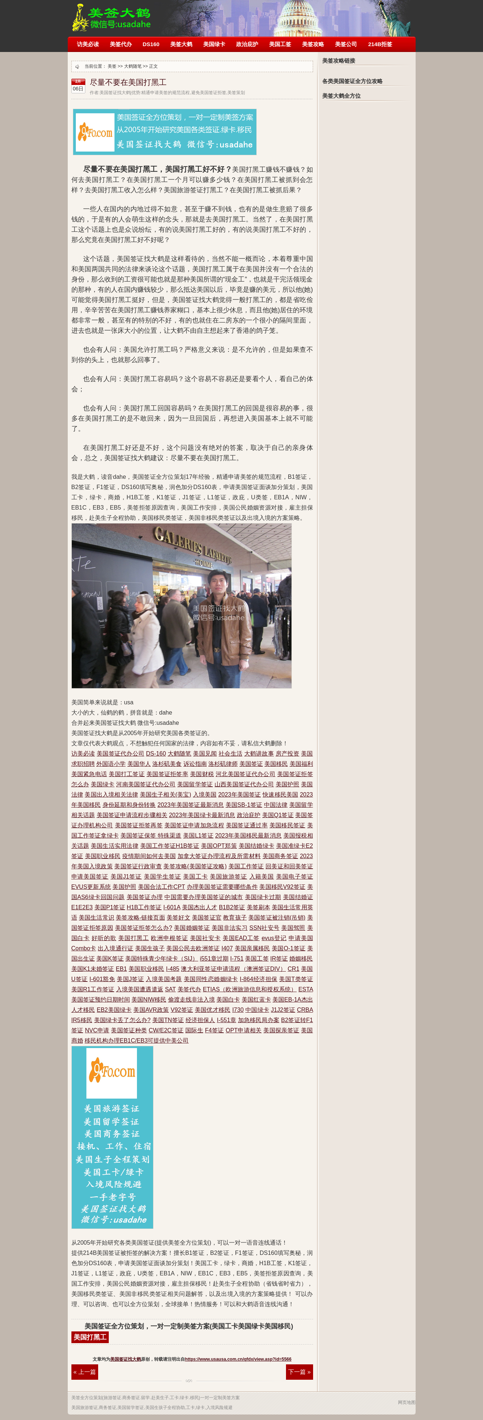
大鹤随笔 (133, 66)
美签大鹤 (181, 44)
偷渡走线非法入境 (191, 999)
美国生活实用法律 (114, 846)
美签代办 (121, 44)
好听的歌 (104, 938)
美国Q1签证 (278, 815)
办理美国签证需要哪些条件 (222, 887)
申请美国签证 (90, 876)
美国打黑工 (133, 938)
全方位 (86, 1397)
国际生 (194, 1030)
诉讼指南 (195, 764)
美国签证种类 (129, 1030)
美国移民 (276, 764)
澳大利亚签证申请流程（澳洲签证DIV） (233, 969)
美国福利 (301, 764)
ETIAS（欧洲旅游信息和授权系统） (250, 989)
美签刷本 (258, 907)
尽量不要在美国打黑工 (128, 82)
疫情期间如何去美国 (149, 856)
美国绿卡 (214, 44)
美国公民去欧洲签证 (193, 948)
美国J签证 (130, 979)
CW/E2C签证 (166, 1030)
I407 (227, 948)
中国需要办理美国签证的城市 (203, 897)
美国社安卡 (205, 938)
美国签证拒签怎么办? (143, 928)
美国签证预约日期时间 (100, 999)
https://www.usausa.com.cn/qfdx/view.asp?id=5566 (238, 1359)
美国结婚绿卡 (256, 846)
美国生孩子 (150, 948)
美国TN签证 (168, 1020)
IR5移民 (81, 1020)
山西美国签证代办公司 (244, 784)
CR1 (294, 969)
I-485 (172, 969)
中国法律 (276, 805)
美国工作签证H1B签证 (169, 846)
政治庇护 (247, 44)
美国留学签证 (195, 784)
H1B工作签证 (144, 907)
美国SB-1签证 (244, 805)
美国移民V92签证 (282, 887)
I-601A (171, 907)
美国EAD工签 (241, 938)
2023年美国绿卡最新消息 (202, 815)
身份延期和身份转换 (129, 805)
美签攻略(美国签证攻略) (195, 866)
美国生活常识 (96, 917)
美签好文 (178, 917)
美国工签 (280, 44)
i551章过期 (214, 958)
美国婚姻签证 (192, 928)
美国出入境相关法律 (111, 794)
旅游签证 (112, 1397)
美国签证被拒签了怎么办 (111, 13)
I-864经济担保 (259, 979)
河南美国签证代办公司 (145, 784)
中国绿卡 (257, 1010)
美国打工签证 (127, 774)
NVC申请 (97, 1030)
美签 (112, 66)
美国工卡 (195, 876)
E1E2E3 (82, 907)
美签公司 (346, 44)
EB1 (121, 969)
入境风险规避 (219, 1407)
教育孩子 (234, 917)
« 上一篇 (85, 1372)
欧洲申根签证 (169, 938)
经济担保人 (200, 1020)
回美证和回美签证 (289, 866)
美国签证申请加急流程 (194, 825)
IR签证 (279, 958)
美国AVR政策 (151, 1010)
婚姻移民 (301, 958)
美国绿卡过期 (263, 897)
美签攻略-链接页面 (140, 917)
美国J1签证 (126, 876)
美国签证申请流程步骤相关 (132, 815)
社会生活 (230, 753)
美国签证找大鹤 (125, 1359)
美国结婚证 (298, 897)
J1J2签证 (283, 1010)
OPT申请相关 (244, 1030)
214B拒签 (380, 44)
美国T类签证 (296, 979)
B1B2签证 (232, 907)
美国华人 (139, 764)
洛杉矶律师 (223, 764)
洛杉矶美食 (167, 764)
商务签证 (131, 1397)
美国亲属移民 (252, 948)
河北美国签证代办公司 (245, 774)
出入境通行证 (115, 948)
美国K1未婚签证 (92, 969)
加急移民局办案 (258, 1020)
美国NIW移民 (148, 999)
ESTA (305, 989)
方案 (235, 1397)
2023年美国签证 (239, 794)
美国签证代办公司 (120, 753)
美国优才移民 (213, 1010)
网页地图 (407, 1402)
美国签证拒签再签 (139, 825)
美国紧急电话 (89, 774)
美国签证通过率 (247, 825)
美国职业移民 (102, 856)
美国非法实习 (230, 928)
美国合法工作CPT (161, 887)
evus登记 (273, 938)
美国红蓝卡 (256, 999)
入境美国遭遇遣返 (139, 989)
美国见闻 (205, 753)
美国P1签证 (109, 907)
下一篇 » (299, 1372)
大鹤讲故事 (259, 753)
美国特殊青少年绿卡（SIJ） (161, 958)
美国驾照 (293, 928)
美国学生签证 (162, 876)
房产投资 (288, 753)
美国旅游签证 (228, 876)
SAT (170, 989)
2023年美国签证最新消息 (190, 805)
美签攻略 (313, 44)
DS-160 (156, 753)
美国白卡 (228, 999)
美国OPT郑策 (219, 846)
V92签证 (182, 1010)
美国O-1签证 (288, 948)
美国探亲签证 (281, 1030)
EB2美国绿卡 (114, 1010)
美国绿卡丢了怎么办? (122, 1020)
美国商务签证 (280, 856)
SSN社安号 (264, 928)
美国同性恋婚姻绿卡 (211, 979)
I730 (238, 1010)
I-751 (237, 958)
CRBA (305, 1010)
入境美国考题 (164, 979)
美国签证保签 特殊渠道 (151, 835)
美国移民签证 (287, 825)
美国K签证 (110, 958)
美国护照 (288, 784)
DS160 (151, 44)
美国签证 (251, 764)
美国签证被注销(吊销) (276, 917)
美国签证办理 (145, 897)
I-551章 (226, 1020)
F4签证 (214, 1030)
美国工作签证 (246, 866)
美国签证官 (207, 917)
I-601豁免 (102, 979)
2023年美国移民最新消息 (248, 835)
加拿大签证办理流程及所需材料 (219, 856)
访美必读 (88, 44)
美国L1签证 (198, 835)
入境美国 (205, 794)
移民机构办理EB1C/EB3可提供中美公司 (137, 1040)
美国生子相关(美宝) (165, 794)
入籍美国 (261, 876)
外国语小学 (111, 764)
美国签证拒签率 (167, 774)
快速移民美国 (280, 794)
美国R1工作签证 (93, 989)
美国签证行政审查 (137, 866)
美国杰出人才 (199, 907)
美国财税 (202, 774)
